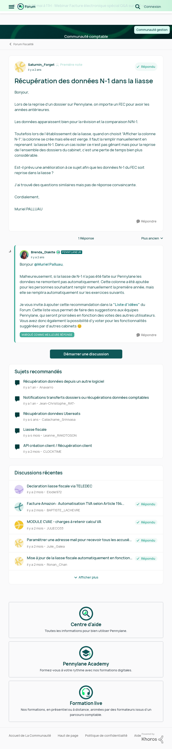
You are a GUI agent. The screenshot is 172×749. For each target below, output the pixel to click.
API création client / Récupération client (57, 445)
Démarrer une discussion (86, 354)
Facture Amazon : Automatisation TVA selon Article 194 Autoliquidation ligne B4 (74, 503)
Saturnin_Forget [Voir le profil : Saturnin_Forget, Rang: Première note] (41, 64)
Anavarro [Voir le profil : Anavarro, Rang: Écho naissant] (46, 387)
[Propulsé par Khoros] (152, 738)
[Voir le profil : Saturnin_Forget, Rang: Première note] (20, 67)
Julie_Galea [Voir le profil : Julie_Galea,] (56, 546)
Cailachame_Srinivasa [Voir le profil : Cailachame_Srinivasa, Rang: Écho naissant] (58, 419)
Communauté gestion (152, 30)
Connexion (152, 18)
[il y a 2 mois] (31, 451)
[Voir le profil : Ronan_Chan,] (19, 561)
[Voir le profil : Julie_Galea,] (19, 543)
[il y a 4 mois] (31, 435)
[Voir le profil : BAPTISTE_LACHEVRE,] (19, 506)
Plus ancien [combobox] (152, 238)
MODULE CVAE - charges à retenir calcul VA (64, 521)
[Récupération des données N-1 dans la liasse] (37, 257)
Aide (137, 735)
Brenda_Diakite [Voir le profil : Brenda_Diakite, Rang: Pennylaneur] (43, 252)
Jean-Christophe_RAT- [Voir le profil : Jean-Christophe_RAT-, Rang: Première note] (57, 403)
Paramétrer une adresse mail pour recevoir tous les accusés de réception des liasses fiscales (79, 540)
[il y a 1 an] (29, 387)
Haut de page (68, 735)
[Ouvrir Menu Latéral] (11, 18)
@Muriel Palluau (48, 264)
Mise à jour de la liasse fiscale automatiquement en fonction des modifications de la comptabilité (78, 558)
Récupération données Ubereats (51, 413)
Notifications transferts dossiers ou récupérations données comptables (86, 397)
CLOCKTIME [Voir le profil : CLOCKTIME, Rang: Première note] (52, 451)
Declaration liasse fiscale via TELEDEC (59, 486)
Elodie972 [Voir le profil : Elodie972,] (54, 492)
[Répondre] (146, 221)
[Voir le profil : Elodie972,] (19, 489)
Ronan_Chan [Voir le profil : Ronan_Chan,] (57, 564)
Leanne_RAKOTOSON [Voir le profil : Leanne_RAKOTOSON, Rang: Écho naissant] (60, 435)
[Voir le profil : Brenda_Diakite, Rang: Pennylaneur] (24, 254)
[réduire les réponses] (10, 251)
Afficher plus (86, 577)
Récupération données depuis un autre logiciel (63, 381)
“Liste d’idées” (126, 304)
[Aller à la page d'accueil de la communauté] (26, 18)
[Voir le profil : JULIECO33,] (19, 525)
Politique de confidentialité (106, 735)
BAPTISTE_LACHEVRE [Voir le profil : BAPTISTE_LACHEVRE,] (63, 510)
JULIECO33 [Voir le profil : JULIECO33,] (55, 528)
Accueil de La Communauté (30, 735)
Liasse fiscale (35, 429)
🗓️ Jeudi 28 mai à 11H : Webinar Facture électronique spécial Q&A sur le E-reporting (87, 5)
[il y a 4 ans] (31, 419)
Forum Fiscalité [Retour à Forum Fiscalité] (21, 44)
